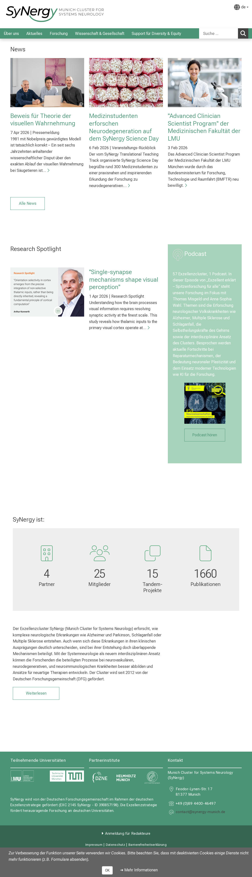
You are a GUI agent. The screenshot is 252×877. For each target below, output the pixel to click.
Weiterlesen (36, 693)
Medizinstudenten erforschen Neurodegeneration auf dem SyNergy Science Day (123, 127)
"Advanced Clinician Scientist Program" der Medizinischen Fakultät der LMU (204, 127)
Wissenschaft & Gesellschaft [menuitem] (99, 33)
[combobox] (223, 33)
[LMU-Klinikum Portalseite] (33, 14)
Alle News (27, 203)
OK (107, 870)
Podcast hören (204, 434)
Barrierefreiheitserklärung (147, 845)
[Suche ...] (218, 33)
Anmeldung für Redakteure (127, 833)
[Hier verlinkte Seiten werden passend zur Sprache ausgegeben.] (241, 7)
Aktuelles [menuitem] (34, 33)
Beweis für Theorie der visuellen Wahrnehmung (42, 119)
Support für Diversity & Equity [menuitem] (156, 33)
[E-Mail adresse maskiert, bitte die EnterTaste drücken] (200, 812)
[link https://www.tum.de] (67, 776)
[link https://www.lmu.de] (27, 776)
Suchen (244, 33)
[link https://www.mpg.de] (152, 777)
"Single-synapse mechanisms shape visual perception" (123, 279)
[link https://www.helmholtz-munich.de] (126, 777)
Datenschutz (115, 845)
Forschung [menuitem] (59, 33)
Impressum (93, 845)
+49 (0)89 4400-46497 (196, 803)
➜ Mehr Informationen (139, 870)
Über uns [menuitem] (11, 33)
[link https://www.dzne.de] (99, 777)
